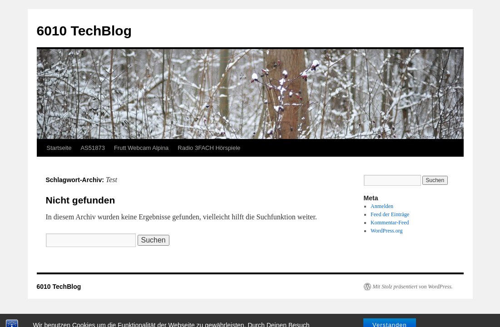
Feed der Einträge (390, 214)
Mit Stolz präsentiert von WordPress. (413, 286)
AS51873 (92, 147)
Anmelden (382, 206)
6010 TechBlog (84, 30)
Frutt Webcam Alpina (141, 147)
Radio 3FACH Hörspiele (209, 147)
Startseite (59, 147)
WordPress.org (386, 231)
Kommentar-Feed (390, 222)
